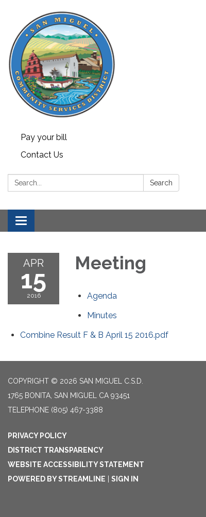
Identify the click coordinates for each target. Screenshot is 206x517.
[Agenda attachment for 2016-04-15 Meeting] (102, 296)
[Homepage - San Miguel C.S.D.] (103, 64)
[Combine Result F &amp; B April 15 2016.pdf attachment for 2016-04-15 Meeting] (94, 335)
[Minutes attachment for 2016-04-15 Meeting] (102, 315)
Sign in (125, 479)
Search (161, 183)
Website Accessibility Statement (76, 464)
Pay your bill (44, 137)
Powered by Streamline (57, 479)
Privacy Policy (37, 436)
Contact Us (42, 155)
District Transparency (56, 450)
